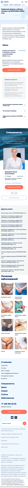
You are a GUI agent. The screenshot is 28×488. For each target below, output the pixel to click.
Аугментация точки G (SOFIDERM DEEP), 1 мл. (13, 213)
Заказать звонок (6, 406)
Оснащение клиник (7, 376)
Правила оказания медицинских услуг (11, 434)
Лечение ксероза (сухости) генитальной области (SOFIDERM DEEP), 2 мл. (12, 266)
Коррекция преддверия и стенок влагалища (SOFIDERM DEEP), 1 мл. (13, 234)
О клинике (6, 362)
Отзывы (9, 176)
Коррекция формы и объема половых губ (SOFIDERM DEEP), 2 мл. (11, 248)
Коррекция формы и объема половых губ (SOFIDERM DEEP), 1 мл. (11, 243)
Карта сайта (4, 447)
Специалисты (7, 384)
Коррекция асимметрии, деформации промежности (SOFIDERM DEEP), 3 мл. (12, 225)
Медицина (5, 4)
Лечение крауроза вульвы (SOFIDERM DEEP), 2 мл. (13, 257)
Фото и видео (5, 370)
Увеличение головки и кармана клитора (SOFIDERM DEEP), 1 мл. (12, 270)
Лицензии (4, 365)
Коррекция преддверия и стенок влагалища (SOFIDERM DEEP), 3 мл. (13, 230)
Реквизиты (4, 440)
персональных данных (19, 484)
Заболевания (7, 398)
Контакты (4, 378)
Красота (11, 4)
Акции (23, 4)
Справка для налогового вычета (10, 444)
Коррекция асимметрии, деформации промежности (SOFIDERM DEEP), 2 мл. (12, 221)
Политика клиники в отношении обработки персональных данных (13, 429)
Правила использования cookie (10, 437)
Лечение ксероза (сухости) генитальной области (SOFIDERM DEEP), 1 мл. (12, 261)
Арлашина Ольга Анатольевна (11, 172)
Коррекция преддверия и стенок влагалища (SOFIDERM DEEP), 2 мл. (13, 239)
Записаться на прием (14, 70)
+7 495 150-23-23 (14, 90)
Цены (4, 387)
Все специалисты (14, 197)
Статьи (4, 394)
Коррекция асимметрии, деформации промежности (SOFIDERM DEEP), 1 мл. (12, 216)
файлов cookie (9, 484)
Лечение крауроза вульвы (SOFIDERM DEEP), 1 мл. (13, 252)
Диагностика (17, 4)
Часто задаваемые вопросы (9, 373)
